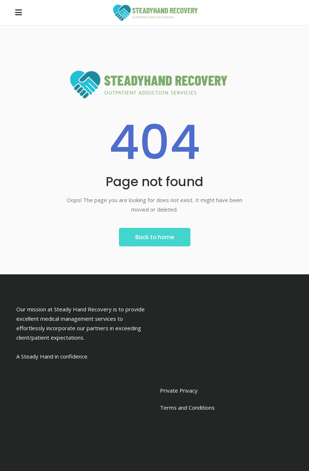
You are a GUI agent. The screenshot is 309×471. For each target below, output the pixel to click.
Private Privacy (179, 390)
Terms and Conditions (187, 407)
